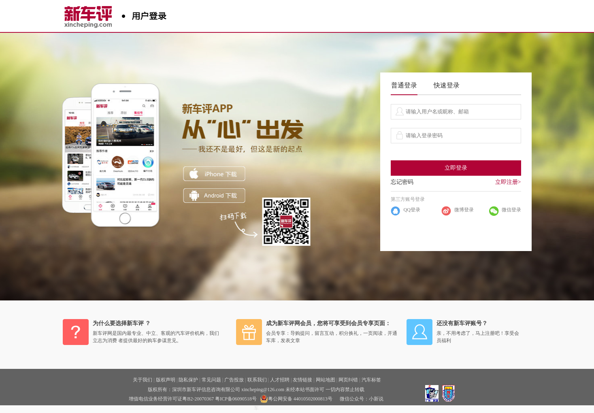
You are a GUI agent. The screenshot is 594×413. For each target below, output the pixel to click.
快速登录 (447, 85)
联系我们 (257, 380)
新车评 (90, 14)
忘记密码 (402, 182)
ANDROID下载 (214, 195)
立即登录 (456, 168)
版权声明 (165, 380)
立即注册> (508, 182)
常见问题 (211, 380)
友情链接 (302, 380)
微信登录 (511, 210)
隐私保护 (188, 380)
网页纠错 (348, 380)
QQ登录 (412, 210)
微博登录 (464, 210)
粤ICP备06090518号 (236, 399)
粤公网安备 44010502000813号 (296, 399)
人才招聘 (280, 380)
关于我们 (142, 380)
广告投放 (234, 380)
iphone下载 (214, 173)
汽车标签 (371, 380)
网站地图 (325, 380)
